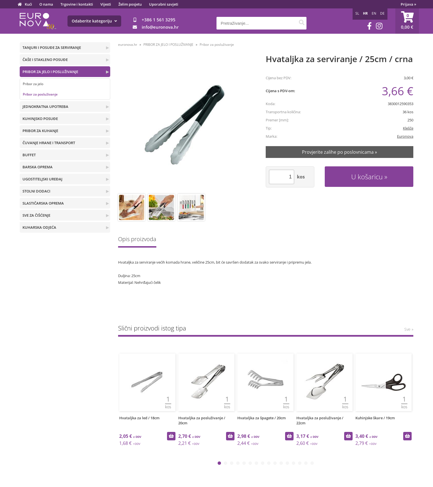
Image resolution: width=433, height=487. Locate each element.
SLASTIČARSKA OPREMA (43, 203)
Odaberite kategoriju (94, 21)
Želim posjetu (130, 4)
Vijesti (105, 4)
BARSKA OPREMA (37, 166)
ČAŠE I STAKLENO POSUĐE (45, 59)
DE (382, 13)
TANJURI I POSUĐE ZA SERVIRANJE (51, 47)
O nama (46, 4)
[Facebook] (369, 26)
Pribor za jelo (33, 83)
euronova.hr (127, 44)
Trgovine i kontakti (76, 4)
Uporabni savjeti (163, 4)
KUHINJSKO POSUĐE (40, 118)
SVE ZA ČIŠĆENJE (36, 215)
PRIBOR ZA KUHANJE (40, 130)
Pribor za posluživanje (40, 94)
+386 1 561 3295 (158, 19)
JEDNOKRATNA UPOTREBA (45, 106)
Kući (28, 4)
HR (365, 13)
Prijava (408, 4)
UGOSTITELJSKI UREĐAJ (42, 179)
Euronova (405, 136)
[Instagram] (379, 26)
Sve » (408, 329)
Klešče (408, 128)
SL (357, 13)
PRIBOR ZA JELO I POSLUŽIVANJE (50, 71)
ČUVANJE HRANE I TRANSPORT (48, 142)
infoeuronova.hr (160, 27)
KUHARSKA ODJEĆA (39, 227)
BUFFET (29, 154)
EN (374, 13)
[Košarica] (407, 21)
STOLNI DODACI (36, 191)
